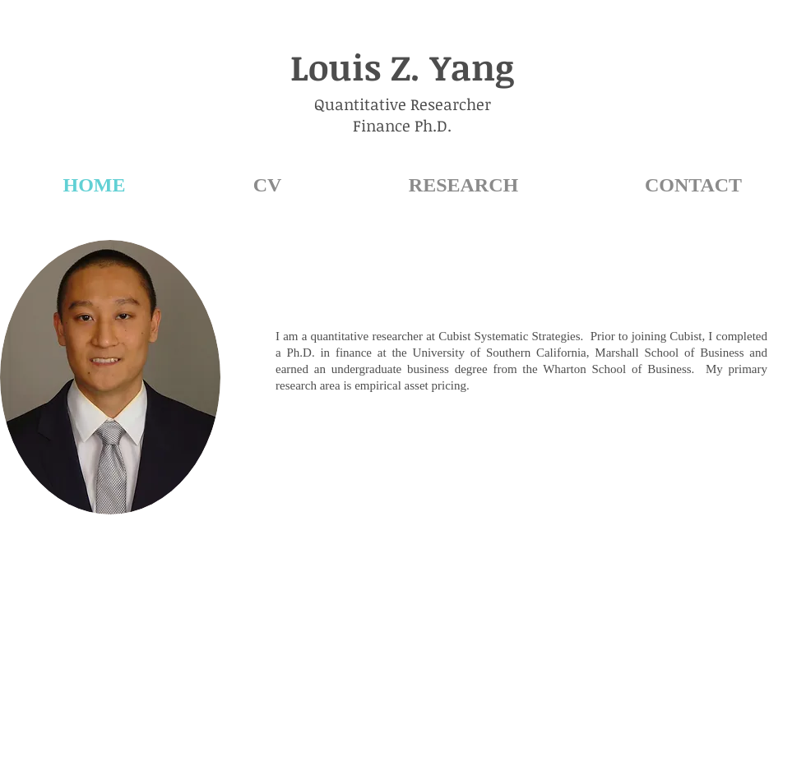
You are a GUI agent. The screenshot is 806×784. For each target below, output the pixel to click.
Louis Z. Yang (402, 66)
